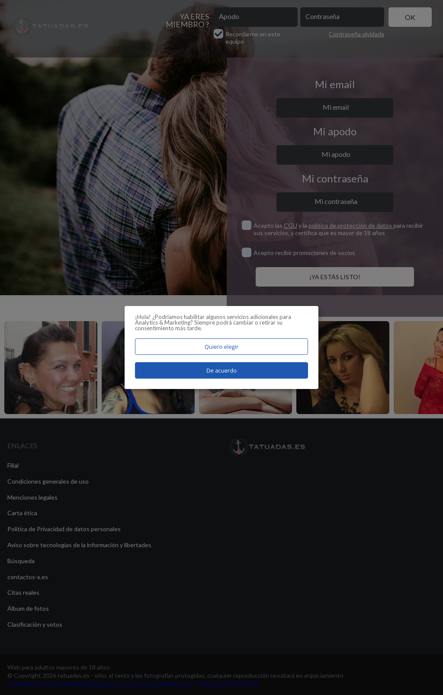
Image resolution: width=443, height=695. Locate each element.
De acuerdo (221, 370)
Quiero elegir (222, 347)
